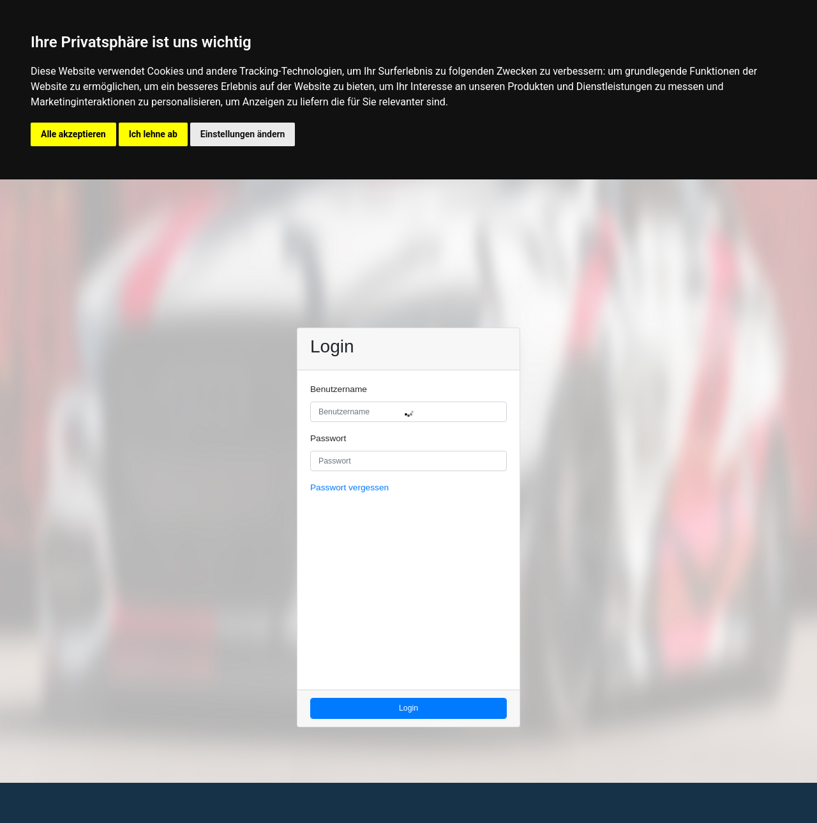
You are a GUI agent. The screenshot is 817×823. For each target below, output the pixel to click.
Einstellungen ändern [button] (242, 134)
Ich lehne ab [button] (153, 134)
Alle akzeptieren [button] (73, 134)
